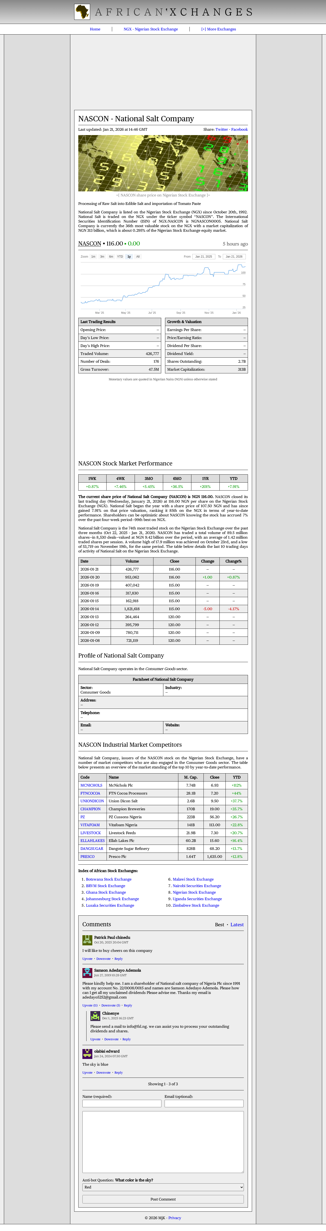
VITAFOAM (90, 825)
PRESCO (87, 856)
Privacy (174, 1218)
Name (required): (121, 1100)
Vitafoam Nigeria (123, 825)
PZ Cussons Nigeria (125, 817)
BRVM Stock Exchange (105, 885)
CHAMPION (90, 809)
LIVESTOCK (90, 833)
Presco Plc (117, 856)
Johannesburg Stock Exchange (112, 899)
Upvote (87, 959)
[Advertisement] (163, 72)
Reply (119, 959)
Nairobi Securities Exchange (197, 885)
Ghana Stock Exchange (106, 892)
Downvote (103, 959)
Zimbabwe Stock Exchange (196, 905)
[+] (218, 29)
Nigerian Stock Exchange (151, 29)
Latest (237, 924)
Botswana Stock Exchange (108, 879)
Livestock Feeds (122, 833)
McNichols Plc (121, 785)
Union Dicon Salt (123, 801)
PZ (82, 817)
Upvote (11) (90, 1005)
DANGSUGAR (91, 848)
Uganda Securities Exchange (197, 899)
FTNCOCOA (90, 793)
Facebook (239, 129)
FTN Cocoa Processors (128, 793)
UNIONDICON (92, 801)
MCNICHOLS (91, 785)
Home (95, 29)
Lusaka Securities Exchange (110, 905)
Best (219, 924)
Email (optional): (204, 1100)
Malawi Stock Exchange (193, 879)
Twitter (222, 129)
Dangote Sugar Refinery (129, 848)
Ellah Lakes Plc (121, 840)
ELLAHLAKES (92, 840)
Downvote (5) (110, 1005)
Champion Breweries (127, 809)
